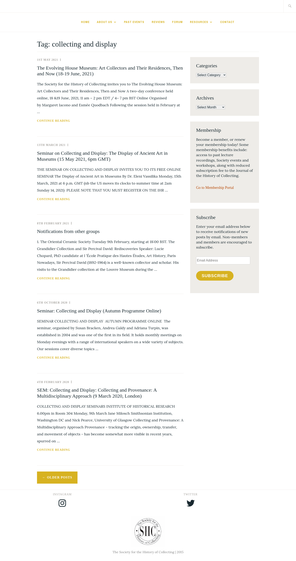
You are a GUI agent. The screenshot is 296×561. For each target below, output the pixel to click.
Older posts (59, 477)
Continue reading (64, 121)
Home (85, 22)
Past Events (134, 22)
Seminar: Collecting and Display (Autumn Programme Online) (99, 310)
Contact (227, 22)
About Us (104, 22)
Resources (199, 22)
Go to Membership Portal (215, 188)
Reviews (158, 22)
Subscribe (215, 275)
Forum (177, 22)
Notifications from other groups (68, 231)
